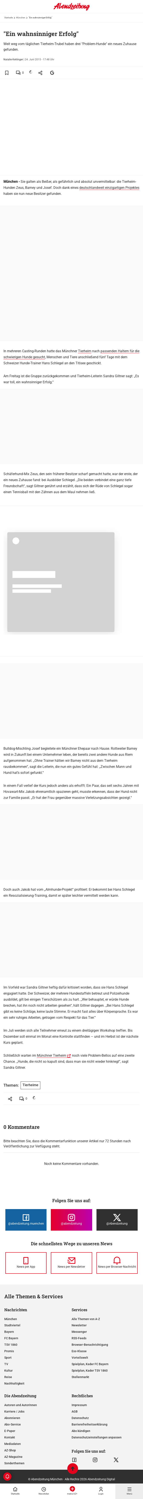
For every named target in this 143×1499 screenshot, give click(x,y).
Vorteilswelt (80, 1357)
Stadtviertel (12, 1325)
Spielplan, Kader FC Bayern (90, 1364)
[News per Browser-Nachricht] (117, 1263)
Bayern (9, 1331)
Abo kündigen (81, 1431)
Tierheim (84, 351)
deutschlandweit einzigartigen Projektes (109, 188)
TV (6, 1364)
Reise (8, 1377)
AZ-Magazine (13, 1456)
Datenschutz (80, 1418)
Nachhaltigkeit (14, 1383)
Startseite (8, 17)
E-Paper (9, 1431)
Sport (8, 1357)
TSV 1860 (10, 1344)
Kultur (8, 1370)
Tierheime (30, 1085)
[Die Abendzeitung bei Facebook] (26, 1220)
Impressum (79, 1405)
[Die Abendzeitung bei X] (117, 1220)
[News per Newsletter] (71, 1263)
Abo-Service (12, 1424)
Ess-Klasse (79, 1351)
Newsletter (79, 1325)
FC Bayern (11, 1338)
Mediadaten (12, 1444)
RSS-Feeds (79, 1338)
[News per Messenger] (26, 1263)
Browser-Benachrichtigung (90, 1344)
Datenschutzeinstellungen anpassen (97, 1437)
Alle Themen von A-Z (86, 1319)
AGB (75, 1411)
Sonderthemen (14, 1463)
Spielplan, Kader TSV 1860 (90, 1370)
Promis (9, 1351)
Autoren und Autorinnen (20, 1405)
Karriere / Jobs (14, 1411)
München (20, 17)
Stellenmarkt (80, 1377)
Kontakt (9, 1437)
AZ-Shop (10, 1450)
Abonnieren (12, 1418)
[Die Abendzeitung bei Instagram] (71, 1220)
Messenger (79, 1331)
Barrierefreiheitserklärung (89, 1424)
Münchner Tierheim (51, 1055)
